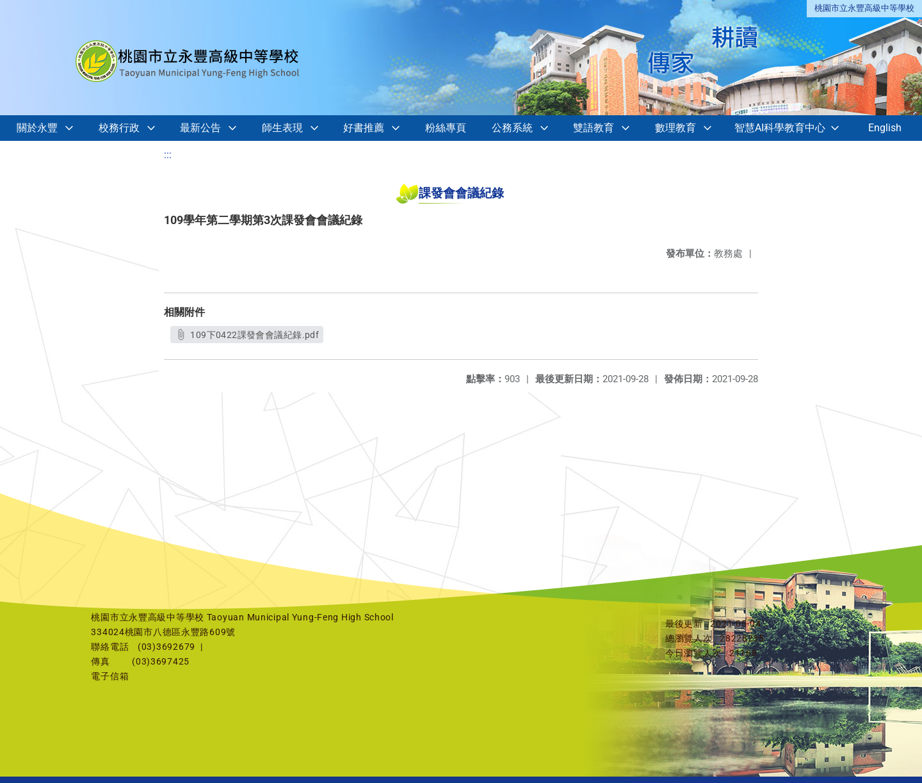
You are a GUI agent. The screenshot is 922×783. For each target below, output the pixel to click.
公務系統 (512, 128)
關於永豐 (37, 128)
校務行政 (119, 128)
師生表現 (282, 128)
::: (168, 155)
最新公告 (200, 128)
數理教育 (675, 128)
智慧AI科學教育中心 (779, 128)
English (885, 128)
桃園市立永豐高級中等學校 (864, 8)
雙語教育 (593, 128)
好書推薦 (363, 128)
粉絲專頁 (445, 128)
